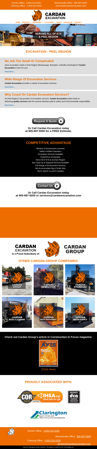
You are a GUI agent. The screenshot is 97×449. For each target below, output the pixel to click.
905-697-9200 (80, 3)
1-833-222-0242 (33, 3)
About (59, 22)
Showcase (68, 22)
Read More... (10, 72)
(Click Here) (48, 369)
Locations (50, 22)
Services (26, 22)
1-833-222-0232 (34, 6)
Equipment (37, 22)
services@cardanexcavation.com (70, 6)
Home (18, 22)
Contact (77, 22)
